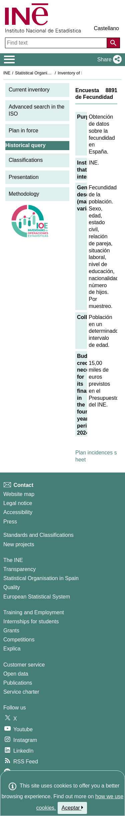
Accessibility (17, 512)
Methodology (24, 194)
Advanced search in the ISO (36, 110)
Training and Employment (33, 612)
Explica (12, 648)
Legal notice (17, 503)
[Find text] (56, 43)
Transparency (19, 569)
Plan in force (23, 130)
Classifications (26, 160)
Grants (11, 630)
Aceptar (72, 808)
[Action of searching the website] (113, 43)
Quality (11, 587)
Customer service (24, 665)
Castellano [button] (106, 28)
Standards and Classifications (38, 535)
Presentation (24, 177)
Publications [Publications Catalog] (17, 683)
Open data (15, 674)
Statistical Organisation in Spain (45, 72)
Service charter (21, 692)
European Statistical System (36, 597)
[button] (108, 60)
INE (6, 72)
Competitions (18, 639)
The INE (13, 560)
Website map (18, 494)
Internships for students (31, 621)
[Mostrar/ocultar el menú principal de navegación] (9, 60)
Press (10, 521)
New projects (18, 544)
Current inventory (29, 89)
